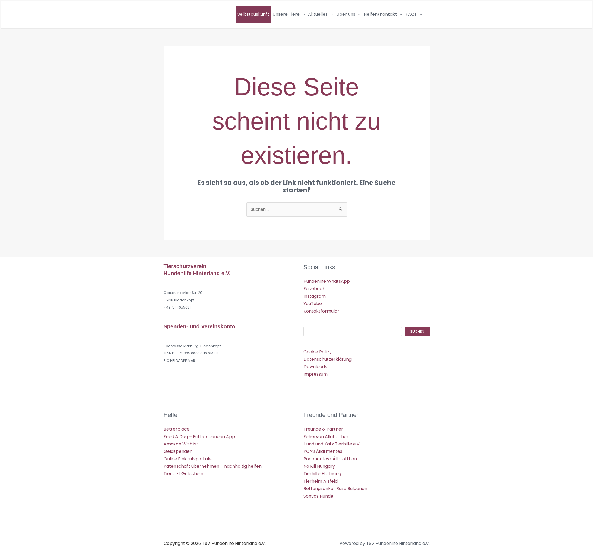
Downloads (315, 366)
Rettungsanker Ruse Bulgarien (335, 488)
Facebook (314, 289)
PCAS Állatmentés (322, 451)
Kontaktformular (321, 311)
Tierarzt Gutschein (183, 473)
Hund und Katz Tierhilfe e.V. (331, 443)
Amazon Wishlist (181, 443)
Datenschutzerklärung (327, 359)
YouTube (312, 303)
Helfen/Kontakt (383, 14)
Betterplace (177, 429)
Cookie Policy (317, 351)
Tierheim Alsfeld (320, 480)
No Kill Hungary (319, 466)
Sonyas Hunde (318, 495)
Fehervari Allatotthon (326, 436)
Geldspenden (178, 451)
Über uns (348, 14)
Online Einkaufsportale (188, 458)
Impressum (315, 374)
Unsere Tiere (288, 14)
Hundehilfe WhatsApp (326, 281)
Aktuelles (320, 14)
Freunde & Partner (323, 429)
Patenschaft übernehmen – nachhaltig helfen (213, 466)
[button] (302, 14)
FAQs (414, 14)
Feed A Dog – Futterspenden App (199, 436)
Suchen (417, 331)
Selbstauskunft (253, 14)
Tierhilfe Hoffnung (322, 473)
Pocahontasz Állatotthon (330, 458)
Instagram (314, 296)
